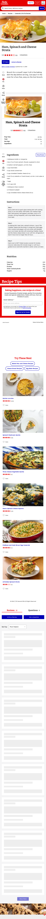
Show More (23, 899)
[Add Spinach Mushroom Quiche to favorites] (4, 442)
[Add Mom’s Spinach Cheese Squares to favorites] (4, 515)
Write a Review (12, 617)
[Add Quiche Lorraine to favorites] (4, 405)
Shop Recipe (40, 155)
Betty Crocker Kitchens (8, 66)
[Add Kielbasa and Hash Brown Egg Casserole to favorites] (4, 552)
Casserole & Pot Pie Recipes (23, 13)
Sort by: (4, 627)
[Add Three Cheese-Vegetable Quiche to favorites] (4, 478)
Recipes (10, 13)
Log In (37, 2)
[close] (44, 915)
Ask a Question (34, 617)
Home (4, 13)
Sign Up (31, 2)
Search (42, 8)
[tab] (12, 610)
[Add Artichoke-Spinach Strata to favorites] (4, 589)
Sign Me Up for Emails (23, 312)
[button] (3, 80)
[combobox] (20, 8)
